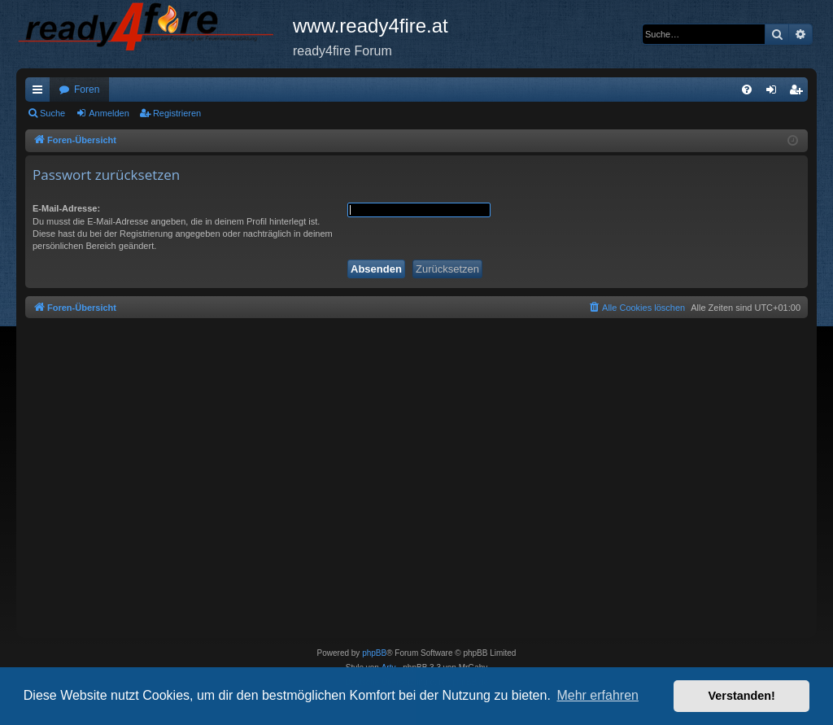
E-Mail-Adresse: (66, 208)
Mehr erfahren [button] (597, 695)
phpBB (374, 653)
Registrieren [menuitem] (799, 93)
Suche (52, 113)
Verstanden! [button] (742, 695)
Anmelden (109, 113)
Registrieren (177, 113)
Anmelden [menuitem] (774, 93)
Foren (86, 89)
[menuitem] (747, 89)
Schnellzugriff (41, 93)
